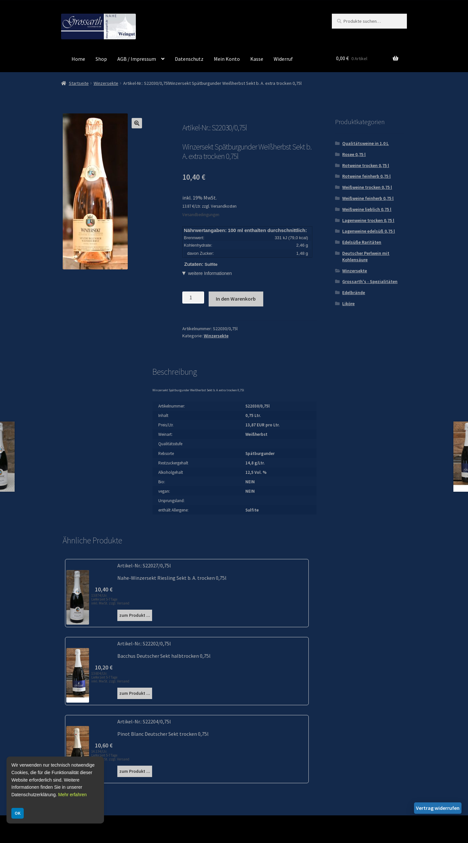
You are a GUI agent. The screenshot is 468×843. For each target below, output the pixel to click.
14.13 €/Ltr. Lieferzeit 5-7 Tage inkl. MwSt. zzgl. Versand (110, 755)
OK (17, 813)
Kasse (256, 59)
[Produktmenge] (193, 298)
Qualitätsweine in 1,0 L (365, 143)
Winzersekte (106, 83)
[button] (137, 123)
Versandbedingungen (200, 214)
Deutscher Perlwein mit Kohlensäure (365, 256)
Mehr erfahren (72, 794)
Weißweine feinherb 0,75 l (368, 198)
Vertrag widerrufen (438, 808)
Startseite (79, 83)
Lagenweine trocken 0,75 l (368, 220)
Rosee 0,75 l (354, 154)
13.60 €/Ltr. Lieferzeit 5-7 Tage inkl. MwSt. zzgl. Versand (110, 677)
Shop (101, 59)
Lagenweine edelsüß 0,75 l (368, 231)
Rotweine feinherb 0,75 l (366, 176)
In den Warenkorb (236, 298)
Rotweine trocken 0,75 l (365, 165)
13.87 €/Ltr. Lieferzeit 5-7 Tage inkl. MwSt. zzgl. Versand (110, 599)
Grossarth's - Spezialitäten (369, 281)
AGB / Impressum (136, 59)
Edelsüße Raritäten (361, 242)
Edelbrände (353, 292)
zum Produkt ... (134, 615)
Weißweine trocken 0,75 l (367, 187)
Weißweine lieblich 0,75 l (366, 209)
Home (78, 59)
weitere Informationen (210, 273)
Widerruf (283, 59)
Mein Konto (227, 59)
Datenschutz (189, 59)
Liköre (348, 303)
